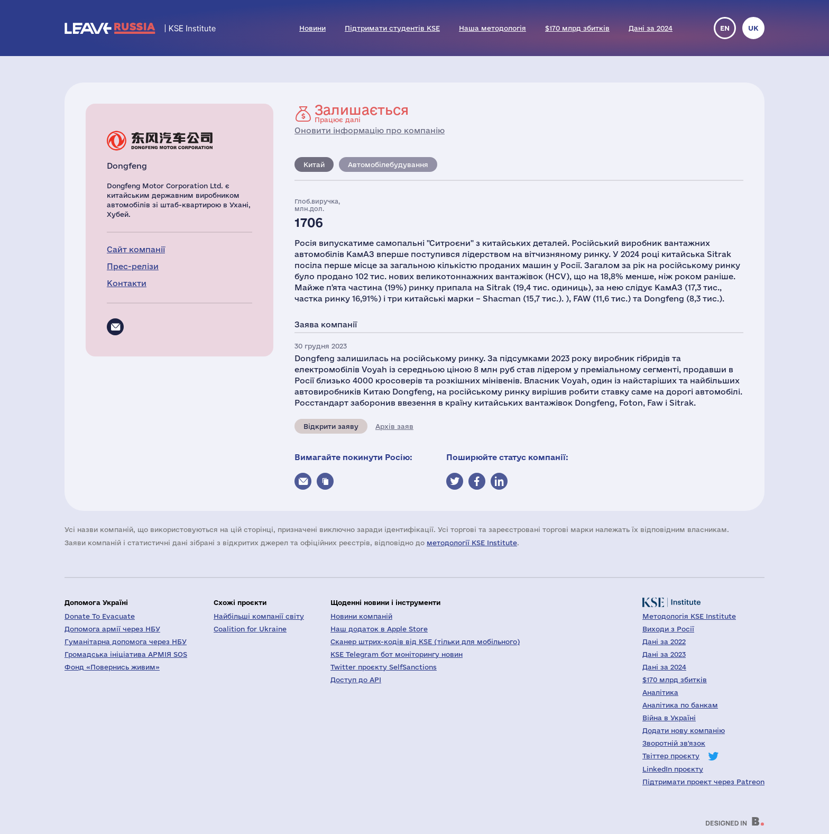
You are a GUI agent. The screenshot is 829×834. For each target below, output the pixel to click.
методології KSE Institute (472, 542)
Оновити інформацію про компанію (369, 130)
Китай (314, 164)
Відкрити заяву (330, 426)
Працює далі (362, 113)
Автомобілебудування (388, 164)
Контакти (126, 283)
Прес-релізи (133, 266)
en (725, 28)
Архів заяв (394, 426)
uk (753, 28)
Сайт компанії (136, 249)
